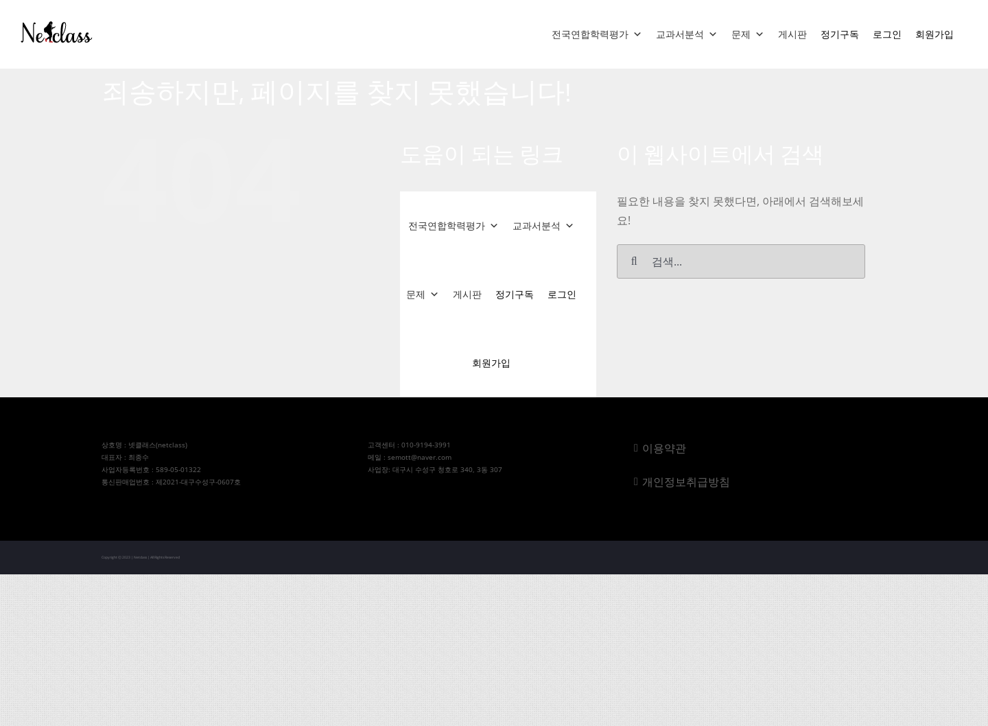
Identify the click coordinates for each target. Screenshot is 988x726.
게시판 (792, 33)
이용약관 (664, 448)
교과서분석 (687, 34)
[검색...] (740, 261)
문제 (747, 34)
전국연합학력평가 (597, 34)
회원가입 (934, 33)
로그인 (887, 33)
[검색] (634, 261)
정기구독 (840, 33)
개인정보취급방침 (686, 481)
